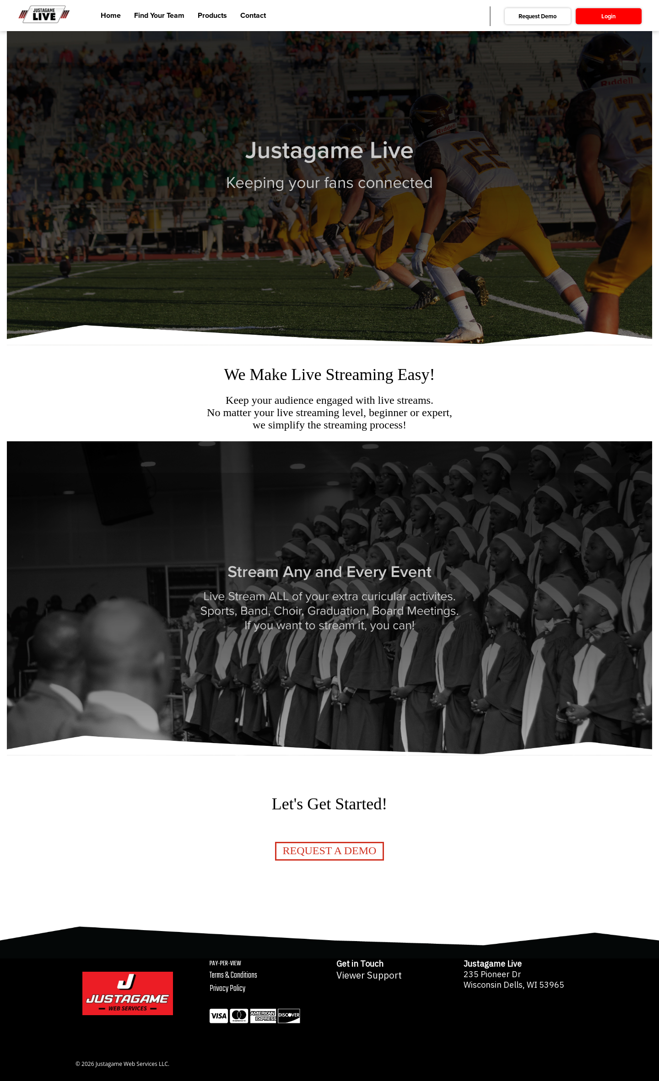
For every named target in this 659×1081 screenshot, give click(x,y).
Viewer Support (369, 975)
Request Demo (537, 16)
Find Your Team (159, 15)
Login (608, 16)
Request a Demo (330, 850)
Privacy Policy (227, 988)
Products (212, 15)
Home (111, 15)
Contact (253, 15)
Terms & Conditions (233, 975)
